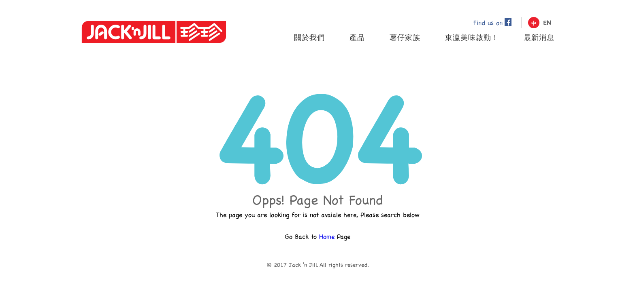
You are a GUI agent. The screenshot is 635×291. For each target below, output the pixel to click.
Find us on (492, 22)
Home (327, 236)
